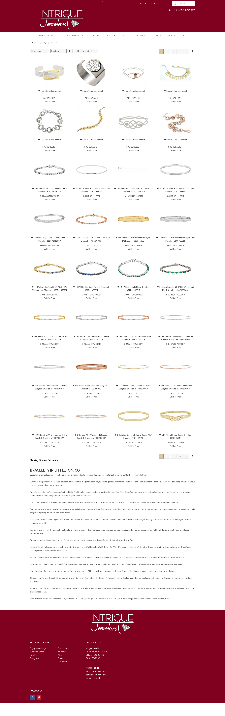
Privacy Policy (63, 648)
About (60, 655)
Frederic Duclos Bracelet (51, 91)
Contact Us (63, 662)
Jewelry (95, 35)
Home (33, 43)
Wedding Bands (75, 35)
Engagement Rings (46, 35)
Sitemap (61, 658)
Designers (111, 35)
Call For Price (49, 101)
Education (62, 652)
